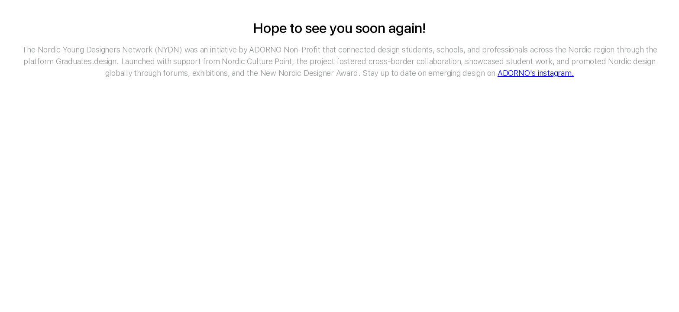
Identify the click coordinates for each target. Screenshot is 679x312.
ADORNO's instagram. (536, 73)
